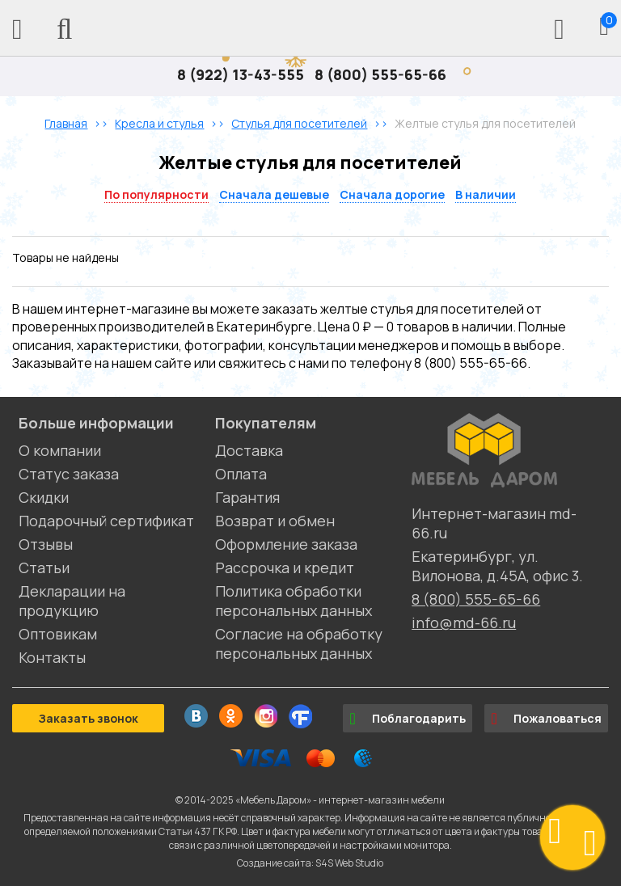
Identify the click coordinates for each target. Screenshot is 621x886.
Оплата (241, 473)
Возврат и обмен (275, 520)
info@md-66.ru (464, 622)
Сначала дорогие (392, 194)
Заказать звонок (88, 718)
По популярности (156, 194)
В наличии (485, 194)
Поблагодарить (407, 719)
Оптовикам (58, 633)
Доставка (249, 450)
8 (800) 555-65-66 (380, 74)
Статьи (44, 567)
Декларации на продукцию (72, 600)
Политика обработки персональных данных (293, 600)
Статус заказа (69, 473)
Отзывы (46, 544)
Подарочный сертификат (106, 520)
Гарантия (247, 497)
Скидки (44, 497)
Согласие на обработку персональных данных (298, 643)
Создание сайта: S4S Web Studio (310, 863)
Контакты (52, 657)
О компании (60, 450)
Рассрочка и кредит (284, 567)
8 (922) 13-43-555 (240, 74)
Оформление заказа (286, 544)
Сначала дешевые (274, 194)
